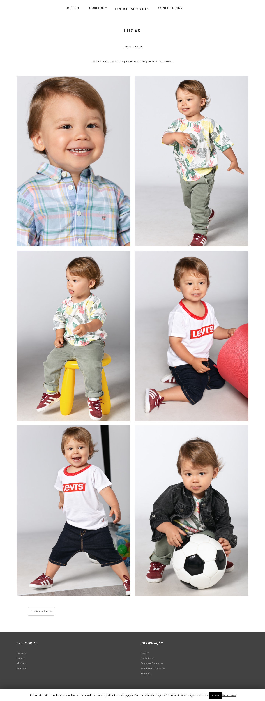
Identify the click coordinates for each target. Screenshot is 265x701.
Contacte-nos (170, 8)
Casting (145, 653)
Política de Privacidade (153, 668)
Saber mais (229, 695)
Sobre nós (146, 673)
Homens (21, 658)
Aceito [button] (215, 695)
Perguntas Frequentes (152, 663)
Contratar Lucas (41, 611)
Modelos (96, 8)
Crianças (21, 653)
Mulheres (21, 668)
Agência (73, 8)
